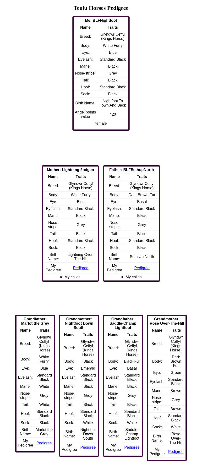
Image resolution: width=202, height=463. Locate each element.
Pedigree (142, 268)
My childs (134, 277)
